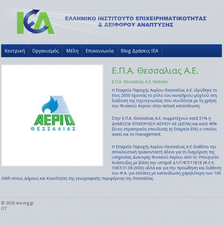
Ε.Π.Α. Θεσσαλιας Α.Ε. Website (140, 81)
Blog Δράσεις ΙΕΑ (139, 51)
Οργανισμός (45, 51)
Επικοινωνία (100, 51)
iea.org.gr (25, 203)
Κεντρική (15, 51)
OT (4, 208)
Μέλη (72, 51)
